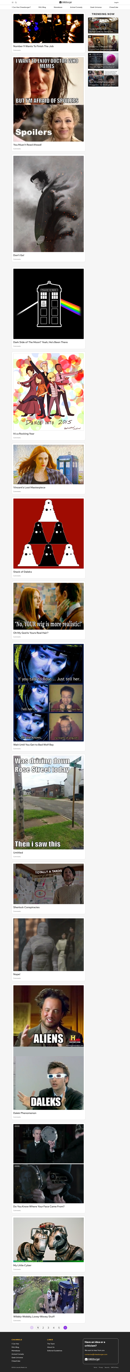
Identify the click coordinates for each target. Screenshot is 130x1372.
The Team (51, 1344)
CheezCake (16, 1361)
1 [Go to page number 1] (38, 1327)
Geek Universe (17, 1357)
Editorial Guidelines (54, 1351)
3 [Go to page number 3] (48, 1327)
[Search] (16, 2)
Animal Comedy (18, 1354)
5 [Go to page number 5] (59, 1327)
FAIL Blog (15, 1347)
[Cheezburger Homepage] (101, 1359)
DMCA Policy (114, 1367)
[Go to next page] (65, 1327)
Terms (95, 1367)
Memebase (16, 1351)
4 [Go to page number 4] (53, 1327)
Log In (116, 2)
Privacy (101, 1367)
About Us (50, 1347)
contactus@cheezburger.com (96, 1354)
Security (107, 1367)
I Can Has (15, 1344)
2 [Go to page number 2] (43, 1327)
